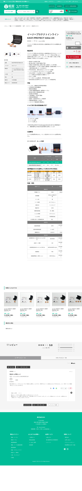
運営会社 (67, 437)
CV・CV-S (20, 17)
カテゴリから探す (10, 11)
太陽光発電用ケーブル (47, 17)
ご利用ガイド (60, 1)
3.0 (50, 345)
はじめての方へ (52, 6)
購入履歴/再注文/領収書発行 (52, 440)
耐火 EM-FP (60, 19)
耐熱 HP (66, 19)
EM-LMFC (38, 17)
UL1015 (21, 20)
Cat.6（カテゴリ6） (57, 20)
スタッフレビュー (61, 357)
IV (24, 17)
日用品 (12, 457)
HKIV (28, 19)
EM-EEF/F (32, 17)
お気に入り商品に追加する (74, 62)
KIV (24, 19)
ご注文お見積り (73, 11)
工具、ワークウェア (15, 455)
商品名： (19, 376)
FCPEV (54, 19)
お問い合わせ (75, 1)
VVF (28, 17)
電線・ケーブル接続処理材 (17, 445)
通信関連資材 (14, 442)
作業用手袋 (66, 20)
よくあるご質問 (67, 1)
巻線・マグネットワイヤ (16, 450)
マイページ (48, 442)
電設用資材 (13, 447)
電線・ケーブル (14, 437)
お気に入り (48, 437)
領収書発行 (59, 6)
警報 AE (71, 19)
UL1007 (16, 20)
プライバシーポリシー (69, 442)
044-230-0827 (24, 6)
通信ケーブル (14, 440)
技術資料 (31, 445)
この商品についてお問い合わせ (74, 66)
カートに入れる (74, 57)
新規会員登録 (32, 440)
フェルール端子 (38, 20)
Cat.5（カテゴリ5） (47, 20)
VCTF (20, 19)
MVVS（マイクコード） (46, 19)
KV (31, 19)
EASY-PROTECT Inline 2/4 (35, 162)
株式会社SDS (41, 417)
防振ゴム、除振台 (15, 452)
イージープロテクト (29, 20)
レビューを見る (42, 41)
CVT (16, 17)
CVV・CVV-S (36, 19)
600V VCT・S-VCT (68, 17)
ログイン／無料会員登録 (70, 6)
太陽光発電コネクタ (58, 17)
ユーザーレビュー (20, 357)
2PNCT (16, 19)
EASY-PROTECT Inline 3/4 (35, 165)
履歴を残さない (9, 328)
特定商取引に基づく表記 (70, 445)
